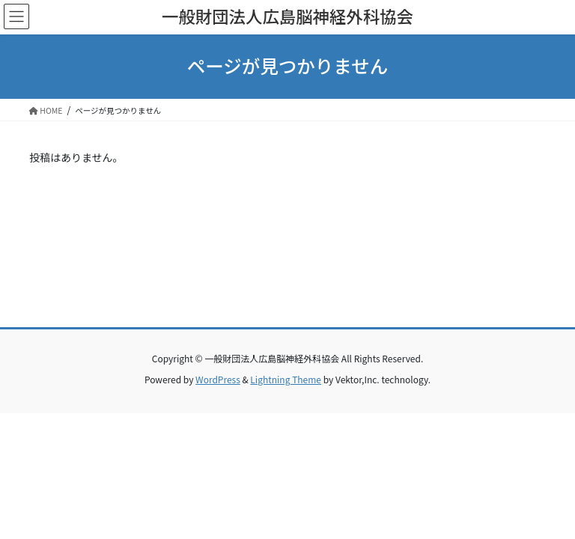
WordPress (217, 379)
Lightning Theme (285, 379)
